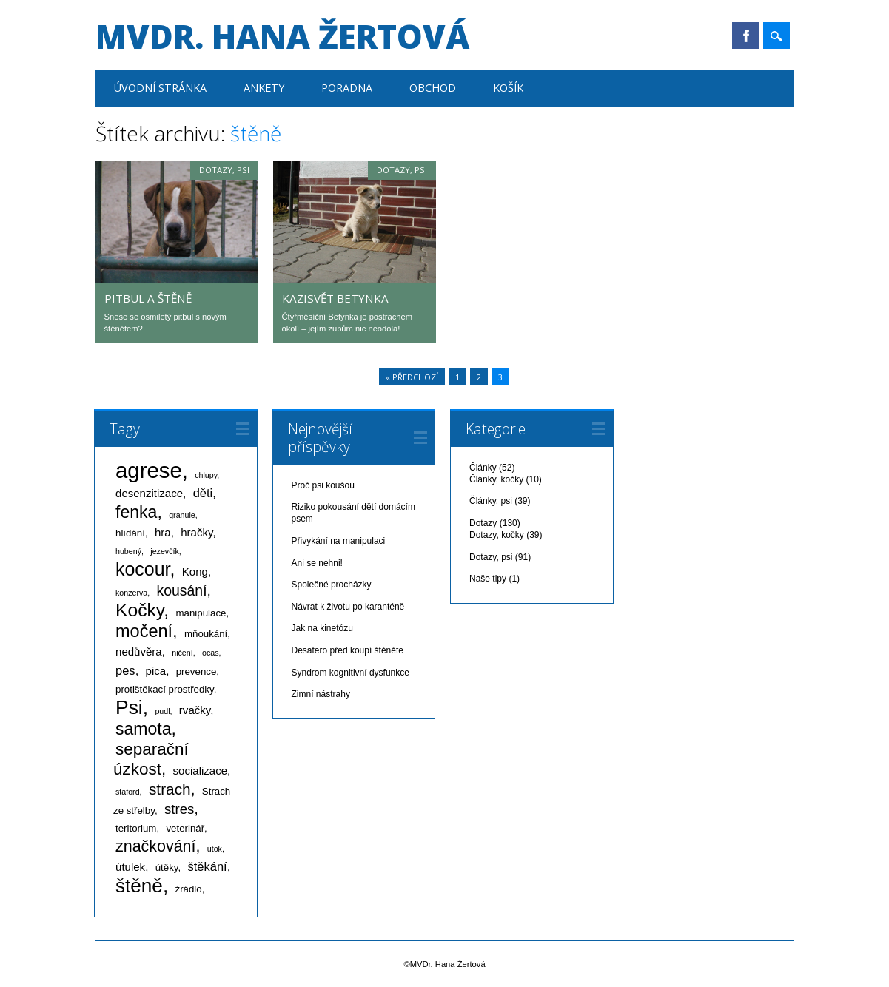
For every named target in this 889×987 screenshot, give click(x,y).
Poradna (346, 88)
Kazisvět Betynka (335, 298)
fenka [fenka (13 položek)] (136, 512)
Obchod (432, 88)
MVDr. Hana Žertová (282, 36)
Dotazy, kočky (496, 535)
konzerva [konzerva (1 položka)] (131, 592)
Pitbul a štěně (148, 298)
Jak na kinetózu (322, 628)
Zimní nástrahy (321, 694)
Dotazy (483, 523)
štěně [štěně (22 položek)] (139, 886)
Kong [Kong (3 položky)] (195, 571)
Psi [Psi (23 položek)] (129, 707)
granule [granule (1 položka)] (182, 515)
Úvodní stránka (160, 88)
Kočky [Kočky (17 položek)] (139, 610)
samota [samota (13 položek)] (143, 728)
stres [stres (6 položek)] (179, 809)
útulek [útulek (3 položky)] (130, 866)
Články (483, 467)
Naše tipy (487, 578)
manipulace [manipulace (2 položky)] (201, 613)
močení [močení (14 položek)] (143, 631)
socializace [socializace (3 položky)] (200, 770)
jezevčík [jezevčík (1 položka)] (164, 551)
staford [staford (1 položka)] (127, 791)
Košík (508, 88)
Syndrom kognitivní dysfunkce (350, 672)
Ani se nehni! (317, 563)
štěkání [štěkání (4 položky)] (207, 866)
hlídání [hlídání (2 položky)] (130, 533)
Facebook (745, 35)
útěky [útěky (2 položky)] (166, 867)
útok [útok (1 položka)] (214, 848)
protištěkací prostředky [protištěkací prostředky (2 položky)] (164, 689)
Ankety (264, 88)
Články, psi (490, 501)
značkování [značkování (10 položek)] (155, 846)
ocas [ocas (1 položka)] (210, 652)
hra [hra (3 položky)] (163, 532)
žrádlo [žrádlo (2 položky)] (188, 889)
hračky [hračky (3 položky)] (196, 532)
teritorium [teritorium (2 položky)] (135, 828)
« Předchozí (412, 377)
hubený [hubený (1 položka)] (128, 551)
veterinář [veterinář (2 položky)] (185, 828)
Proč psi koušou (323, 485)
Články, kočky (496, 479)
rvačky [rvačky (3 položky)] (194, 710)
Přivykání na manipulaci (339, 541)
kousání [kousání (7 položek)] (182, 590)
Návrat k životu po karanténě (348, 607)
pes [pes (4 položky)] (125, 670)
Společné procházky (332, 584)
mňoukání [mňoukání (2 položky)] (205, 633)
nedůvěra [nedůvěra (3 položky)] (138, 651)
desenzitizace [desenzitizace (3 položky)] (149, 493)
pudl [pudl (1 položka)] (162, 711)
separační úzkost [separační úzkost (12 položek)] (151, 759)
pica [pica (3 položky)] (156, 670)
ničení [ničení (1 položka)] (182, 652)
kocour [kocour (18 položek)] (142, 569)
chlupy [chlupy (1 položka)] (206, 475)
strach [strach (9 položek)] (170, 789)
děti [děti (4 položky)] (203, 492)
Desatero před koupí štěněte (347, 650)
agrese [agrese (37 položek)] (148, 470)
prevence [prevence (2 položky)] (196, 671)
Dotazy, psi (224, 169)
